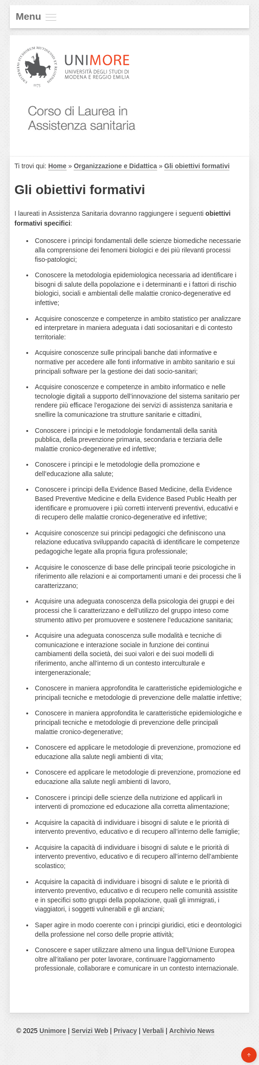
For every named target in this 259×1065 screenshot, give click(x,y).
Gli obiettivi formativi (196, 166)
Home (57, 166)
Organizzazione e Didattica (115, 166)
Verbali (153, 1030)
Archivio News (191, 1030)
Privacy (125, 1030)
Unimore (52, 1030)
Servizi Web (89, 1030)
